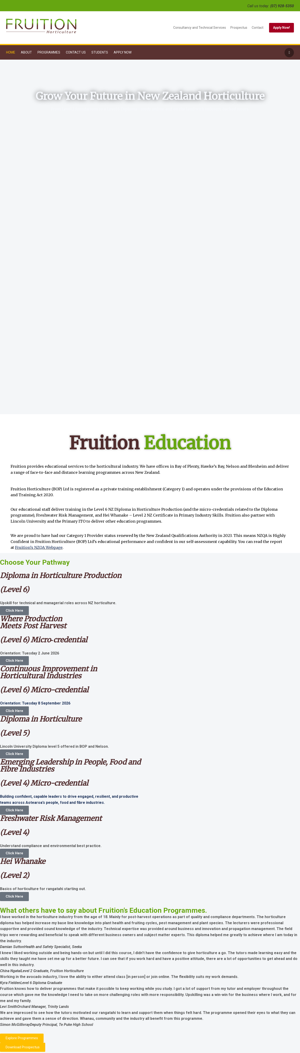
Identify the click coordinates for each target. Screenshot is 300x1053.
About (26, 52)
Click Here (14, 610)
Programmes (49, 52)
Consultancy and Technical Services (199, 27)
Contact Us (76, 52)
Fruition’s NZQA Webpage (39, 547)
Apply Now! (281, 27)
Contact (257, 27)
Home (10, 52)
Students (99, 52)
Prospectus (238, 27)
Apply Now (122, 52)
